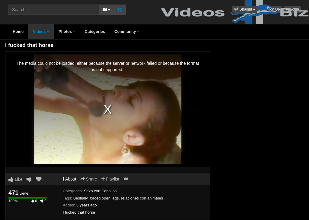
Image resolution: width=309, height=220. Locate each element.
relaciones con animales (142, 198)
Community (126, 31)
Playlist (110, 179)
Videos (41, 31)
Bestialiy (80, 198)
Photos (67, 31)
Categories (95, 31)
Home (18, 31)
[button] (244, 9)
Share (89, 179)
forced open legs (104, 198)
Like (15, 179)
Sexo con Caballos (100, 191)
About (69, 179)
